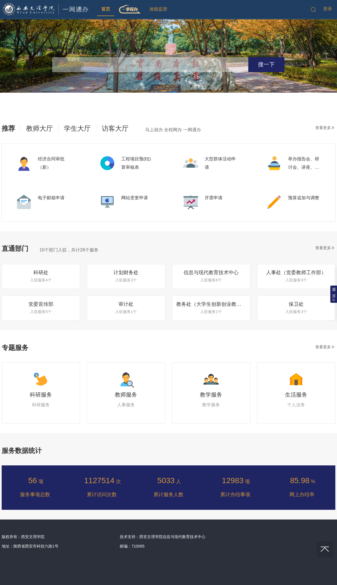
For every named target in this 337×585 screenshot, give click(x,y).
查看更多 (323, 127)
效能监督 (158, 9)
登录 (327, 8)
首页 (105, 9)
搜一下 (266, 64)
